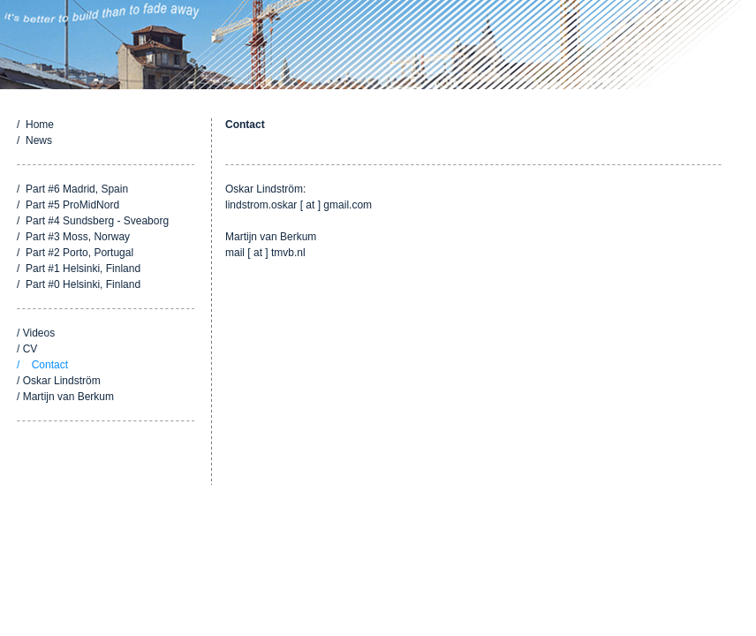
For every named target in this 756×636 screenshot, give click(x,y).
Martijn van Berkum (68, 396)
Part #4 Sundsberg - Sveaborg (97, 221)
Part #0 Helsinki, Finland (83, 284)
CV (30, 349)
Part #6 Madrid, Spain (77, 189)
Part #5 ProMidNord (72, 205)
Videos (39, 333)
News (39, 140)
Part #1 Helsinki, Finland (83, 268)
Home (40, 124)
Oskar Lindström (62, 381)
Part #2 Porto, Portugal (79, 252)
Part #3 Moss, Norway (78, 237)
